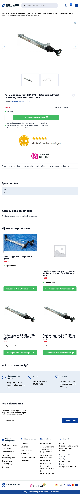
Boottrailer (6, 448)
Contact (24, 443)
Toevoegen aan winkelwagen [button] (19, 289)
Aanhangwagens (9, 445)
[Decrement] (6, 117)
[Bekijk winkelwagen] (71, 5)
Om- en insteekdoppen (8, 456)
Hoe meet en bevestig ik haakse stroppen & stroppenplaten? (47, 468)
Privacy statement (29, 492)
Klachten (25, 453)
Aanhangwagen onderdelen (16, 13)
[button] (74, 95)
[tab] (11, 166)
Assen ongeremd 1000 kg (50, 13)
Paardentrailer (8, 452)
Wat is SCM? (45, 443)
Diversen (5, 467)
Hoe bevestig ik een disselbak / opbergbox (46, 457)
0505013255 (64, 461)
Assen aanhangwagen (34, 13)
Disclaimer (25, 460)
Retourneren (26, 450)
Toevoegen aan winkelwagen (34, 117)
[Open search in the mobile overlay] (39, 5)
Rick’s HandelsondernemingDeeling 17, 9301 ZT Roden (68, 447)
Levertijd (24, 447)
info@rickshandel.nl (68, 381)
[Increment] (11, 117)
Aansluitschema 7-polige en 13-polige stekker (47, 449)
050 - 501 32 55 (40, 381)
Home (3, 13)
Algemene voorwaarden (48, 492)
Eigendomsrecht (28, 457)
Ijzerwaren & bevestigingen (8, 462)
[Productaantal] (9, 117)
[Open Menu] (76, 5)
